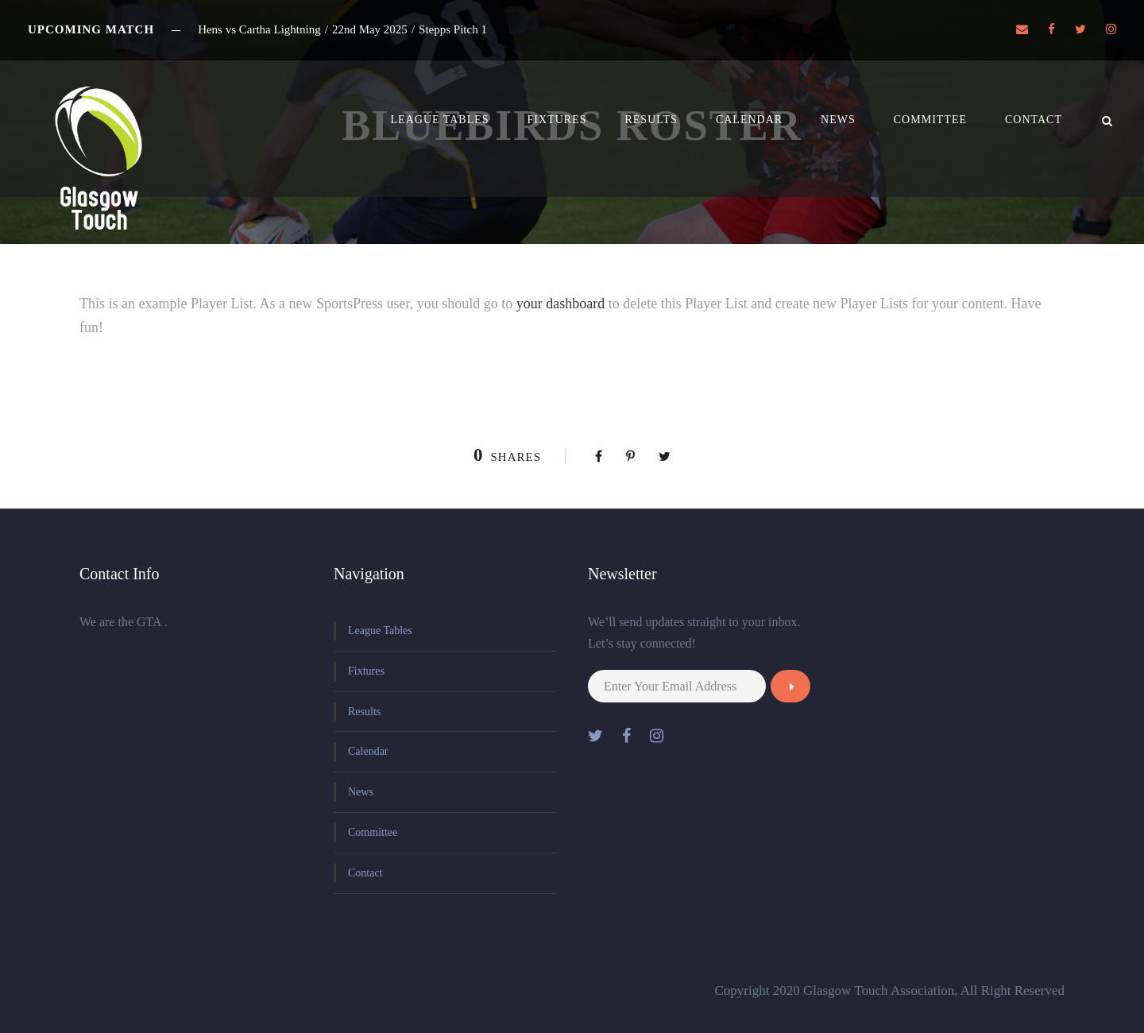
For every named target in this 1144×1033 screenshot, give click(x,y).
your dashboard (560, 303)
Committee (930, 120)
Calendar (749, 120)
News (838, 120)
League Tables (440, 120)
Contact (1033, 120)
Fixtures (557, 120)
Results (650, 120)
